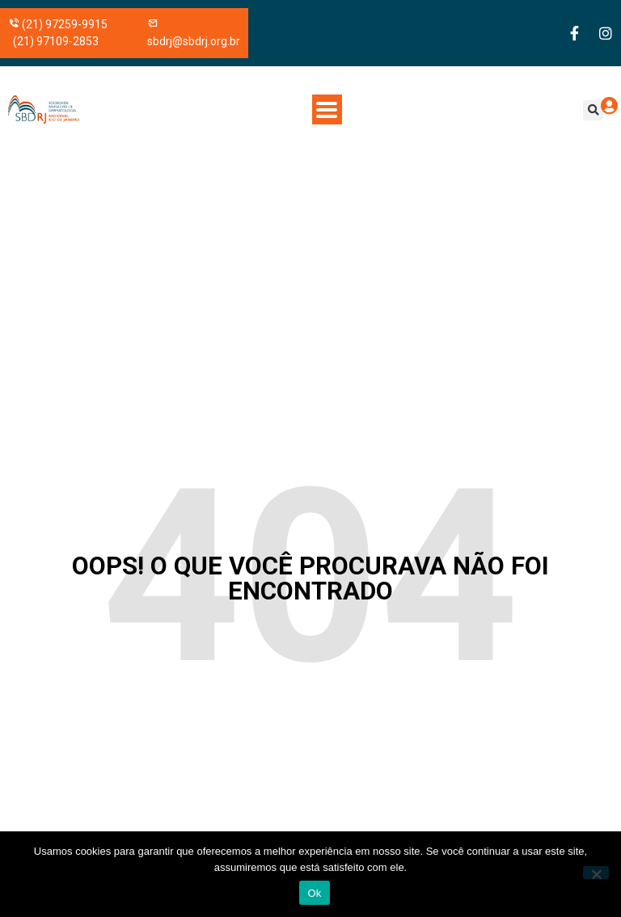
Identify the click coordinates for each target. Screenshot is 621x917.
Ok (314, 893)
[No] (596, 872)
